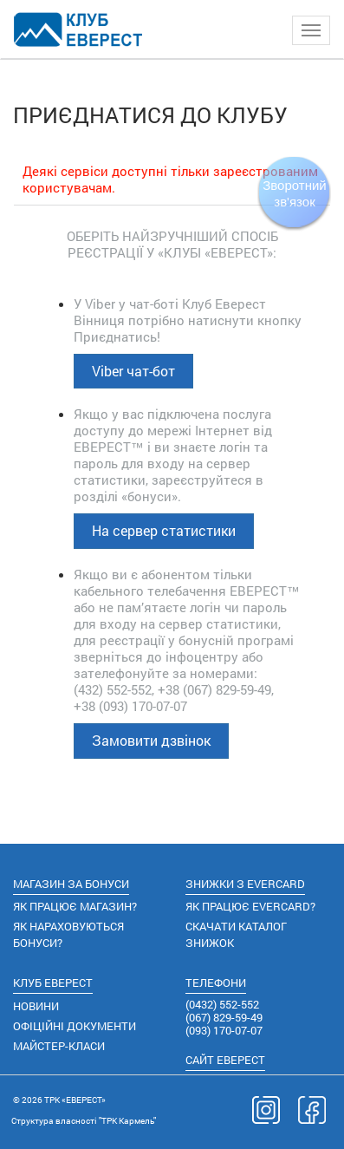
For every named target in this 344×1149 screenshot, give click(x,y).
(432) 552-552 (113, 689)
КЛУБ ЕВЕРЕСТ (53, 982)
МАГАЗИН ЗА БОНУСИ (71, 883)
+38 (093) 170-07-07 (130, 706)
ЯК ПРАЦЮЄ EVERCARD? (250, 906)
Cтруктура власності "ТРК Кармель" (83, 1120)
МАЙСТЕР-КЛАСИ (59, 1046)
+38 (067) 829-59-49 (214, 689)
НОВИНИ (36, 1006)
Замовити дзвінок (151, 740)
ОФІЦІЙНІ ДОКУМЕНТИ (74, 1026)
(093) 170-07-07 (224, 1030)
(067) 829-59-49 (224, 1017)
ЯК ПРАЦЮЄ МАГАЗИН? (75, 906)
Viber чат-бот (133, 371)
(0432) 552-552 (222, 1004)
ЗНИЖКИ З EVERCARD (245, 883)
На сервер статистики (164, 530)
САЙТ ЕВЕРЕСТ (225, 1059)
